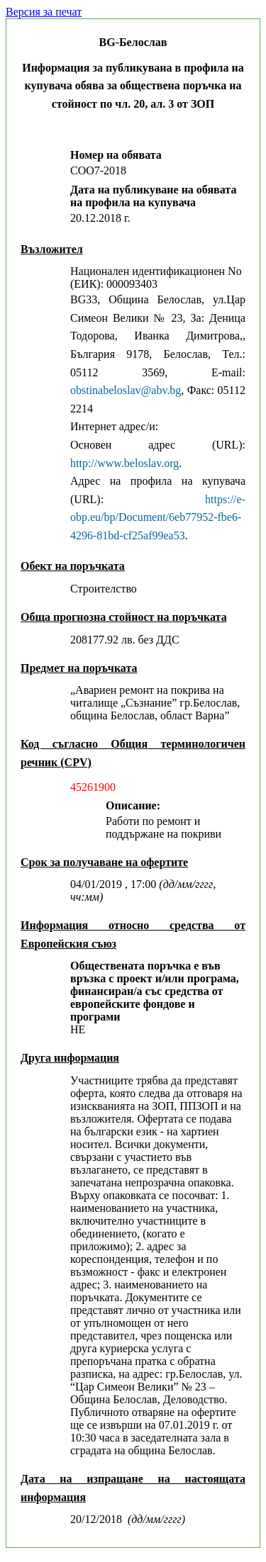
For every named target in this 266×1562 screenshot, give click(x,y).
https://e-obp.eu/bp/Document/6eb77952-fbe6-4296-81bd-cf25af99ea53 (157, 517)
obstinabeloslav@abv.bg (125, 390)
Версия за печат (44, 12)
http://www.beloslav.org (124, 463)
